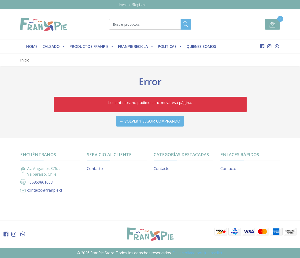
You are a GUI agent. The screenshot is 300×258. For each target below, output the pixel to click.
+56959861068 (40, 182)
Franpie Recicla (133, 46)
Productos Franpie (89, 46)
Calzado (51, 46)
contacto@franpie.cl (44, 190)
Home (31, 46)
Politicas (167, 46)
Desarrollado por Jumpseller (197, 252)
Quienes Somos (201, 46)
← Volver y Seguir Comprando (150, 121)
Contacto (95, 168)
